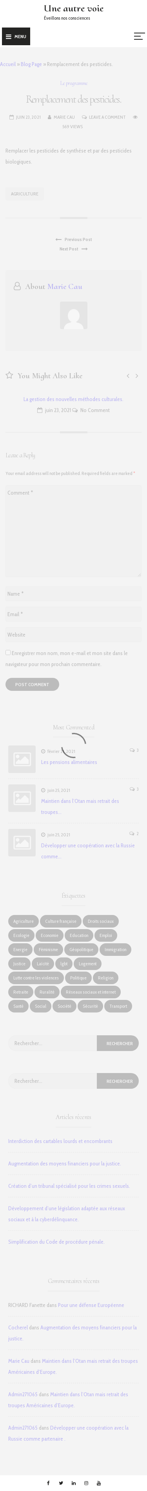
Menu (16, 36)
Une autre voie (73, 8)
